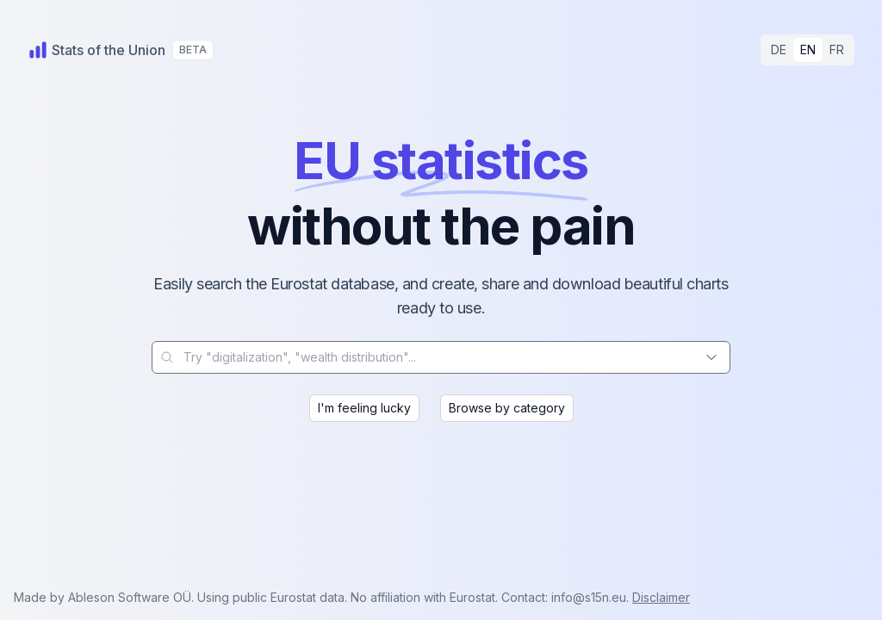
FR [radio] (836, 49)
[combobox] (441, 357)
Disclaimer (661, 597)
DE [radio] (778, 49)
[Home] (96, 50)
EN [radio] (808, 49)
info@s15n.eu (588, 597)
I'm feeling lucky (364, 407)
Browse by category (507, 407)
